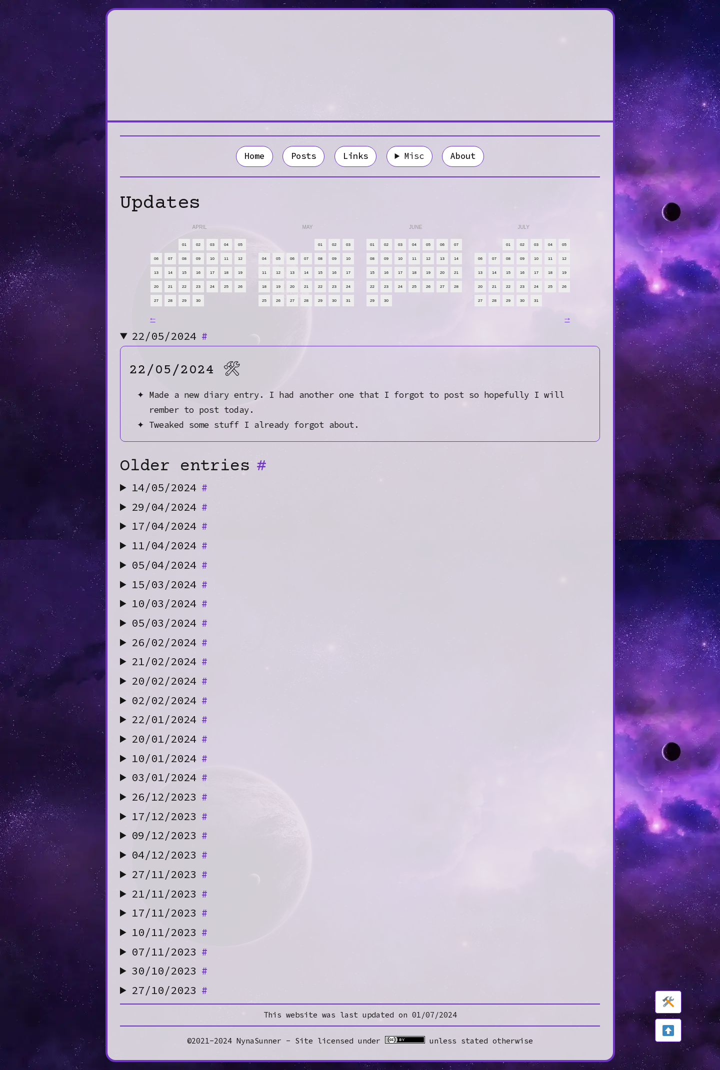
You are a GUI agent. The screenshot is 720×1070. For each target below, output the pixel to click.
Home (254, 155)
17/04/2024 (170, 526)
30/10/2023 (170, 971)
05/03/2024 (170, 623)
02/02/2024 (170, 700)
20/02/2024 (170, 681)
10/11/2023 (170, 932)
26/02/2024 (170, 642)
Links (355, 155)
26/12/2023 (170, 797)
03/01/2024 (170, 777)
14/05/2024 (170, 487)
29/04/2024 (170, 507)
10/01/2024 (170, 758)
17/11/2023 (170, 913)
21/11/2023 (170, 894)
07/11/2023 (170, 952)
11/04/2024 (170, 545)
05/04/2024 (170, 565)
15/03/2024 (170, 584)
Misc (414, 155)
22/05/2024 (170, 336)
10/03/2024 (170, 603)
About (463, 155)
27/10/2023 (170, 990)
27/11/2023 (170, 874)
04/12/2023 (170, 855)
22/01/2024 (170, 719)
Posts (303, 155)
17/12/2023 (170, 816)
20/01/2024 (170, 739)
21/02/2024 (170, 661)
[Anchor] (204, 336)
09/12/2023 (170, 835)
